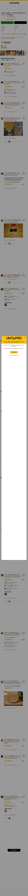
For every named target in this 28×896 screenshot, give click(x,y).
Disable (14, 352)
